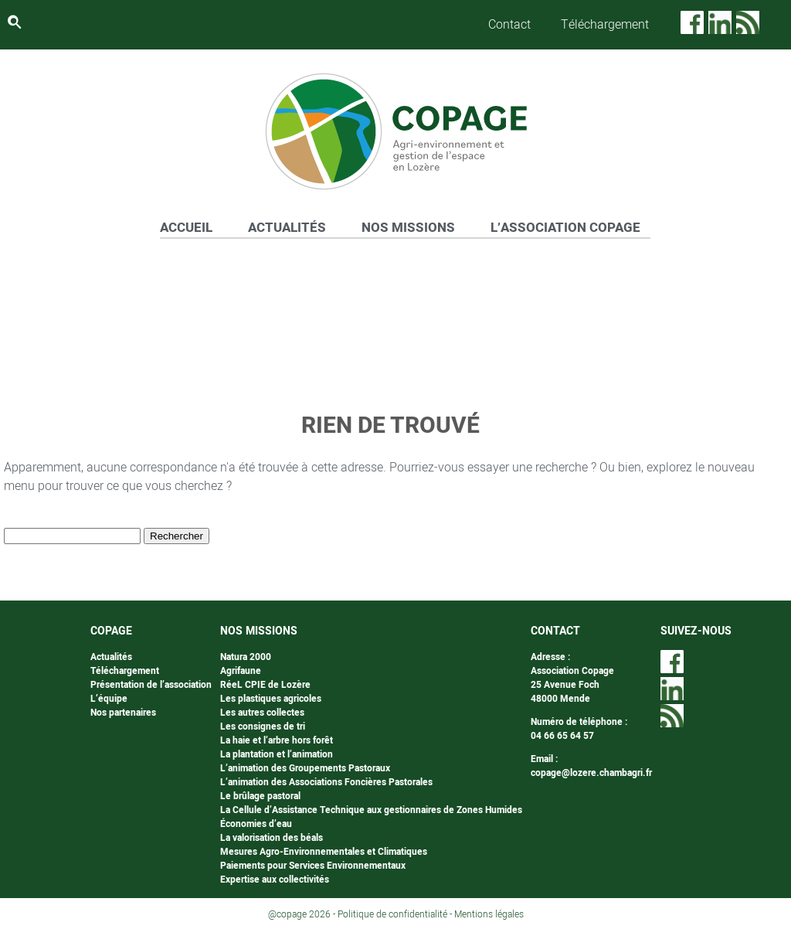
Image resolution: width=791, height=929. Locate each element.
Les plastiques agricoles (270, 699)
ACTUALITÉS (287, 227)
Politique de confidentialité (392, 914)
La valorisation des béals (271, 838)
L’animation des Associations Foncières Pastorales (326, 782)
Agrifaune (240, 671)
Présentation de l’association (151, 685)
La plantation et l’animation (276, 754)
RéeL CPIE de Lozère (265, 685)
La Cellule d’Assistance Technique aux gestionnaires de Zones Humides (371, 810)
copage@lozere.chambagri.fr (591, 773)
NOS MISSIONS (408, 227)
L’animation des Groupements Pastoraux (305, 768)
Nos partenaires (123, 713)
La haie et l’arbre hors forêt (276, 740)
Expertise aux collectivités (274, 879)
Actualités (111, 657)
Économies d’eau (256, 824)
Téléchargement (605, 24)
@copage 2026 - (303, 914)
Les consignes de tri (262, 726)
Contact (509, 24)
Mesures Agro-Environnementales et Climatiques (323, 852)
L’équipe (108, 699)
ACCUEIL (186, 227)
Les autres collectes (262, 713)
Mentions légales (489, 914)
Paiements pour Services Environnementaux (313, 866)
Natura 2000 (245, 657)
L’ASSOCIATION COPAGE (565, 227)
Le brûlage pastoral (260, 796)
